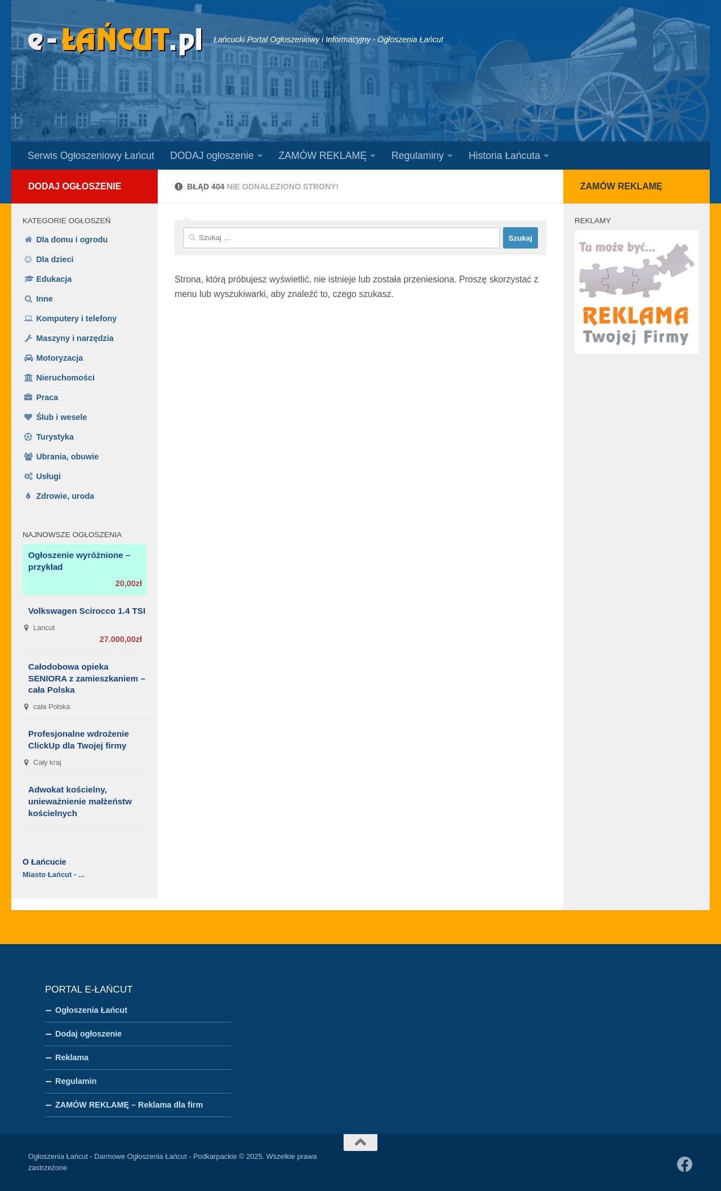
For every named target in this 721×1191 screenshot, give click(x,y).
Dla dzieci (54, 259)
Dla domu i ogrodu (72, 239)
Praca (47, 397)
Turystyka (55, 436)
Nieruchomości (65, 377)
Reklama (71, 1057)
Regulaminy (417, 155)
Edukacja (54, 279)
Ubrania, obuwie (67, 456)
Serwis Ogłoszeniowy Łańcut (91, 155)
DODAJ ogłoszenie (212, 155)
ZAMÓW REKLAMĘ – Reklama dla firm (129, 1104)
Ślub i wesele (61, 417)
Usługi (48, 476)
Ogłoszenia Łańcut (91, 1010)
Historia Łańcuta (504, 155)
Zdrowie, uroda (65, 496)
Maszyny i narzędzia (75, 338)
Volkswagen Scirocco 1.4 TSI (86, 611)
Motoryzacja (59, 357)
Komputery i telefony (76, 318)
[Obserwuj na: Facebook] (685, 1164)
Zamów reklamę (621, 186)
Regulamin (76, 1081)
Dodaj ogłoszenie (74, 186)
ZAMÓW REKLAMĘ (323, 155)
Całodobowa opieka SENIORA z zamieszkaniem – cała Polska (86, 678)
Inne (44, 298)
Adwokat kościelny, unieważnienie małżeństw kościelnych (80, 801)
